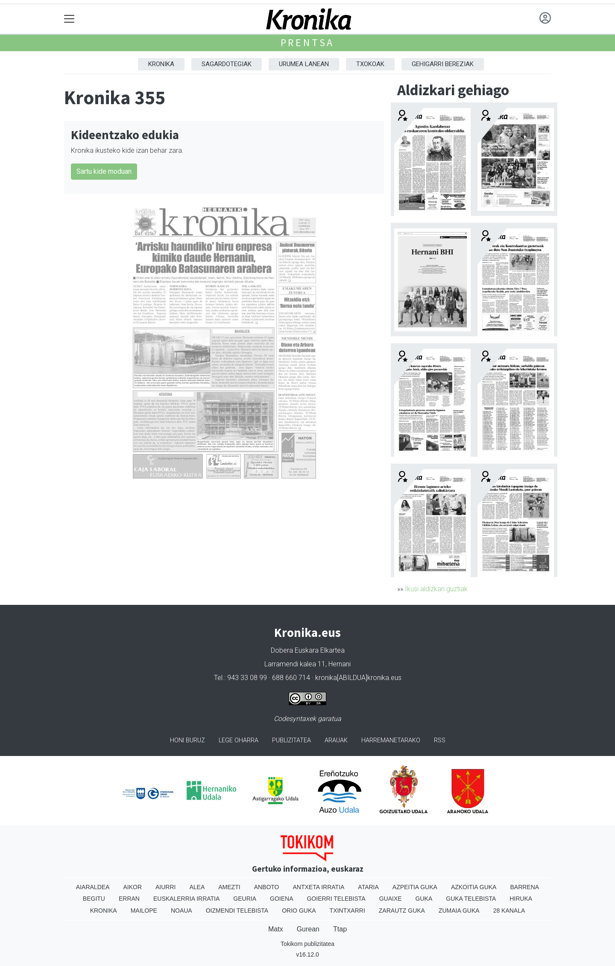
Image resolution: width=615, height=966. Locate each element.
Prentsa (308, 42)
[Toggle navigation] (69, 19)
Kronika (161, 64)
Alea (197, 887)
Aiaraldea (93, 887)
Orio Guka (299, 910)
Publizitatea (291, 740)
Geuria (244, 898)
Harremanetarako (390, 740)
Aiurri (165, 887)
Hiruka (521, 898)
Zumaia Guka (459, 910)
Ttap (340, 929)
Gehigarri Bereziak (443, 64)
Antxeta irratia (319, 887)
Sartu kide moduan (104, 171)
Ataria (368, 887)
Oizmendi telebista (237, 910)
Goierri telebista (336, 898)
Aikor (132, 887)
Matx (275, 929)
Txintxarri (347, 910)
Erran (129, 898)
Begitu (94, 898)
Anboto (266, 887)
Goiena (281, 898)
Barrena (524, 887)
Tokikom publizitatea (307, 943)
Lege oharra (238, 740)
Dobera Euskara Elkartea (308, 650)
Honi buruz (187, 740)
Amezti (229, 887)
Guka (424, 898)
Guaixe (390, 898)
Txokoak (370, 64)
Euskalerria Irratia (186, 898)
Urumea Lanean (304, 64)
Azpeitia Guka (414, 887)
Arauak (336, 740)
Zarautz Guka (402, 910)
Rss (439, 740)
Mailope (144, 910)
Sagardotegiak (227, 64)
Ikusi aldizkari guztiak (436, 589)
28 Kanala (509, 910)
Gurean (308, 929)
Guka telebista (471, 898)
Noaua (181, 910)
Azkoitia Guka (474, 887)
